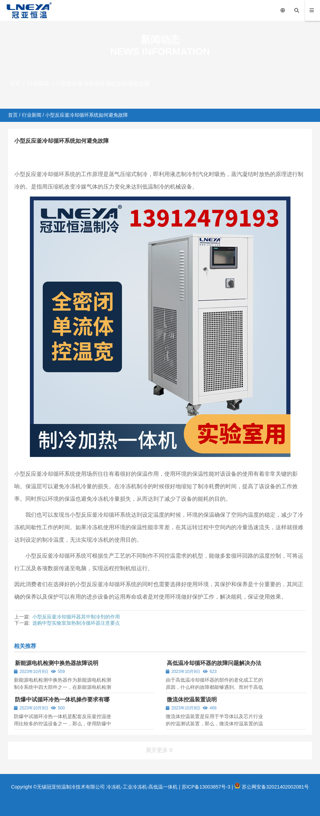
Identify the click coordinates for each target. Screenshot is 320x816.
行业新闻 (38, 83)
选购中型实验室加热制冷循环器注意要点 (76, 623)
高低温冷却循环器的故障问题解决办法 (214, 663)
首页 (14, 83)
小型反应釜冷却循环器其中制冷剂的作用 (76, 616)
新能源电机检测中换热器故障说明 (56, 663)
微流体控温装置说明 (192, 699)
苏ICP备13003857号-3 (206, 787)
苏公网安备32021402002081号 (271, 787)
